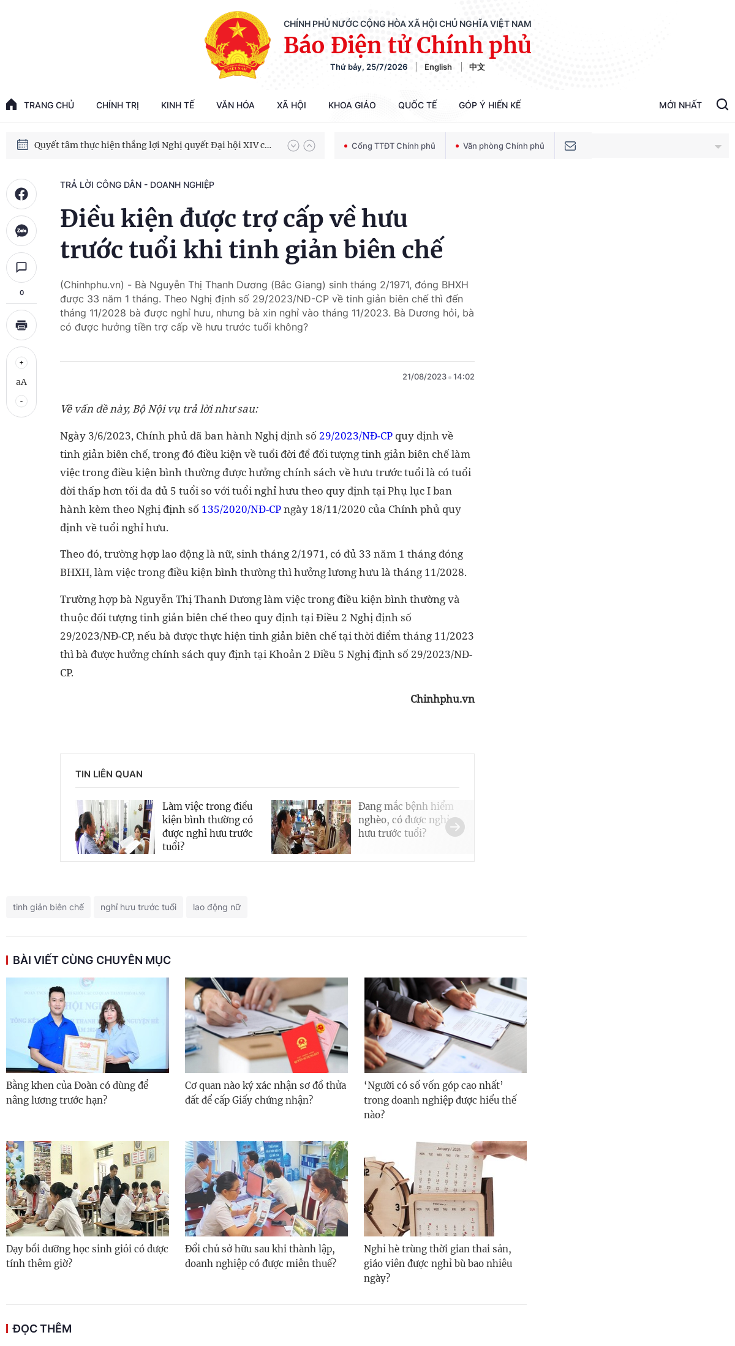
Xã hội (291, 105)
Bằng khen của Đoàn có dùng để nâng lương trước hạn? (77, 1093)
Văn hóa (235, 105)
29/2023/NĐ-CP (356, 435)
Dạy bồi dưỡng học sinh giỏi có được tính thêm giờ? (87, 1256)
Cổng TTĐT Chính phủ (389, 146)
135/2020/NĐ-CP (241, 509)
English (438, 67)
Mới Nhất (680, 105)
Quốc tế (417, 105)
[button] (293, 146)
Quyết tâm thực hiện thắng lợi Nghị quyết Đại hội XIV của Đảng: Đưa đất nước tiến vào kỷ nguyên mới (155, 145)
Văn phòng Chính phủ (500, 146)
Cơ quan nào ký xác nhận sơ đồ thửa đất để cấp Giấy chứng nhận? (265, 1093)
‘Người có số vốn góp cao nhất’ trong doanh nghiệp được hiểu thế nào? (440, 1100)
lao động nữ (217, 907)
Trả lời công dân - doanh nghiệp (137, 184)
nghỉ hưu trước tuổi (138, 907)
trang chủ (40, 104)
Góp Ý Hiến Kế (490, 105)
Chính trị (117, 105)
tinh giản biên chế (48, 907)
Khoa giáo (352, 105)
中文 (477, 67)
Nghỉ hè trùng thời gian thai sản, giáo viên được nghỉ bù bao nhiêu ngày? (438, 1263)
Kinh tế (177, 105)
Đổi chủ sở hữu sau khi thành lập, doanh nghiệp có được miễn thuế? (260, 1256)
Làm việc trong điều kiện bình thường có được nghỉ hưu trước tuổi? (207, 827)
